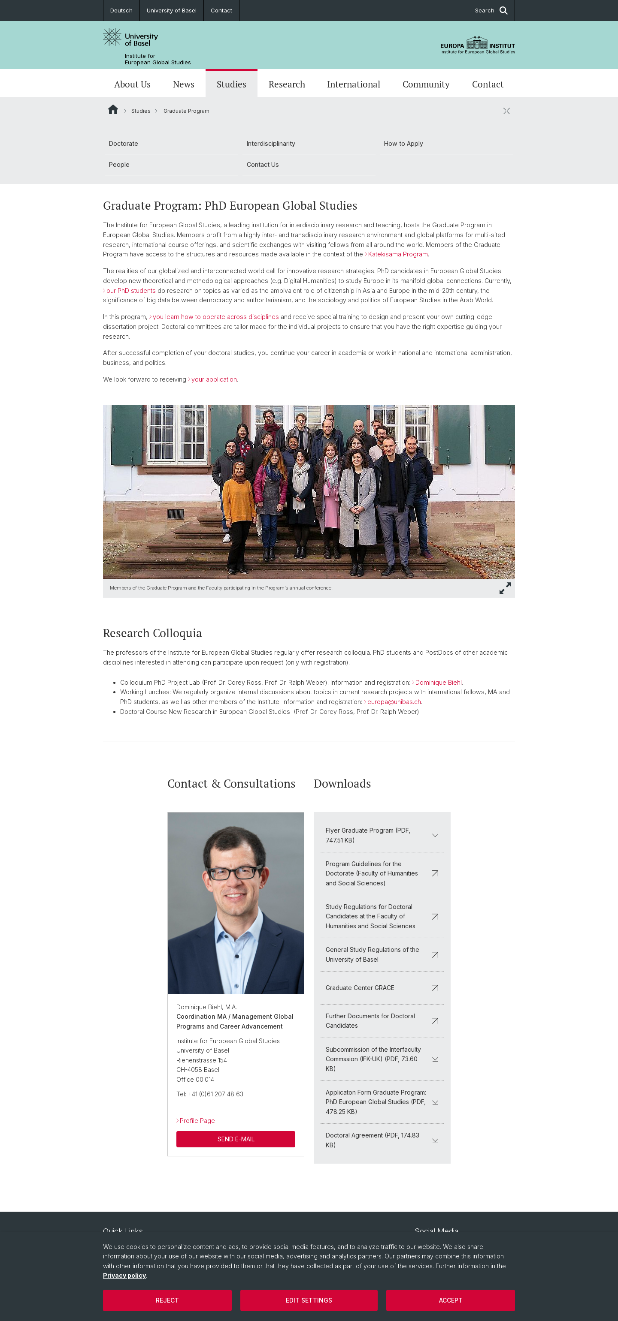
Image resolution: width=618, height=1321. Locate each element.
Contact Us (263, 164)
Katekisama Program (398, 254)
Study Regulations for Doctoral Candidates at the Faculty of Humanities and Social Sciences (382, 916)
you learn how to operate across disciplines (216, 316)
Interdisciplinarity (271, 143)
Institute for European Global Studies (158, 59)
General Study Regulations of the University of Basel (382, 954)
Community (426, 84)
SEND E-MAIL (236, 1138)
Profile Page (197, 1120)
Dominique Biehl (438, 682)
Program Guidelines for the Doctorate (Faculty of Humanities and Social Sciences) (382, 873)
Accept (451, 1300)
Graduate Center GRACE (382, 987)
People (119, 164)
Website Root (113, 109)
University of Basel (172, 10)
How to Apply (403, 143)
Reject (167, 1300)
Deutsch (121, 10)
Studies (231, 84)
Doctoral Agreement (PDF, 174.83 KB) (382, 1139)
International (353, 84)
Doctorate (123, 143)
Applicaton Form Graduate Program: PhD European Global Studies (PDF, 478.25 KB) (382, 1102)
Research (287, 84)
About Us (132, 84)
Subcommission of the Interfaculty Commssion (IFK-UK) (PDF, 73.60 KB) (382, 1058)
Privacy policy (124, 1275)
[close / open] (506, 110)
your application (214, 379)
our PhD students (131, 290)
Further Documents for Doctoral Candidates (382, 1020)
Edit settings (309, 1300)
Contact (221, 10)
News (183, 84)
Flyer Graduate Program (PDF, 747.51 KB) (382, 835)
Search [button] (491, 10)
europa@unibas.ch (394, 701)
